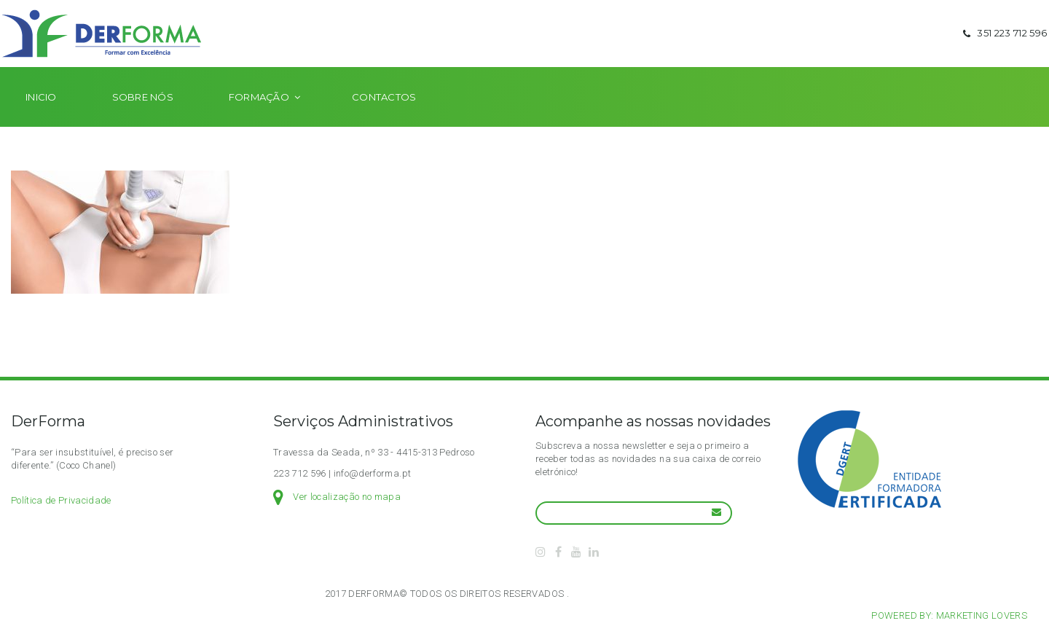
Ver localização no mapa (347, 496)
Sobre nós (142, 118)
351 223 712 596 (1003, 44)
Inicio (41, 118)
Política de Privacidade (61, 500)
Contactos (384, 118)
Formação (259, 118)
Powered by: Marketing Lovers (949, 615)
